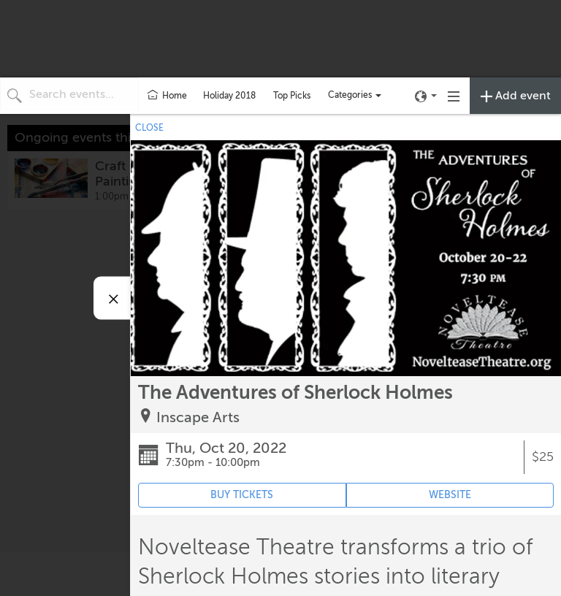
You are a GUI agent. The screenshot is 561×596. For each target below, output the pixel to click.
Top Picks (291, 96)
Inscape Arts (198, 417)
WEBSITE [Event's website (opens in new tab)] (450, 494)
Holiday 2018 (229, 96)
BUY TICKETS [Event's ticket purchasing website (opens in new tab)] (241, 494)
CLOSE (149, 128)
